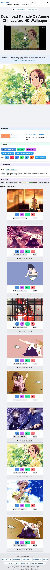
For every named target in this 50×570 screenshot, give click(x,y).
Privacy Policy (16, 559)
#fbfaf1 (27, 182)
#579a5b (31, 182)
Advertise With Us (9, 563)
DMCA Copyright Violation (22, 563)
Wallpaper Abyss (21, 9)
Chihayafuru (14, 169)
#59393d (35, 182)
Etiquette (45, 559)
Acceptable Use (37, 559)
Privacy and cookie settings (38, 563)
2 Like (20, 149)
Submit (10, 4)
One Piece (16, 175)
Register (28, 4)
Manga (15, 173)
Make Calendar (8, 153)
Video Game (9, 173)
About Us (4, 559)
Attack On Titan (8, 175)
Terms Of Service (26, 559)
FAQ (10, 559)
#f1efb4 (24, 182)
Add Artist (4, 136)
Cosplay (40, 173)
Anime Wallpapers (32, 9)
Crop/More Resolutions (24, 153)
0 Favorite (31, 149)
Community (17, 4)
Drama (29, 173)
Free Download (8, 149)
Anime (7, 169)
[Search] (47, 2)
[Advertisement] (25, 116)
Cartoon (20, 173)
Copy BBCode (40, 157)
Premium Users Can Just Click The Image (25, 60)
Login (23, 4)
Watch (25, 173)
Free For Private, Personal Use (36, 134)
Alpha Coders (5, 2)
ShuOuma (13, 137)
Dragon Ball (34, 173)
